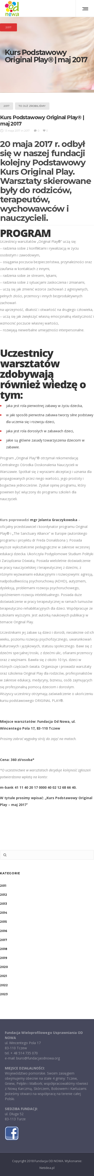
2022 (4, 985)
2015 (3, 921)
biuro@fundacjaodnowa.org (38, 1058)
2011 (3, 885)
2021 (3, 976)
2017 (3, 940)
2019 (3, 958)
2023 (4, 994)
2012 (3, 894)
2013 (3, 903)
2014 (3, 912)
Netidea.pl (47, 1168)
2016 (3, 931)
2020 (4, 967)
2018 (3, 949)
